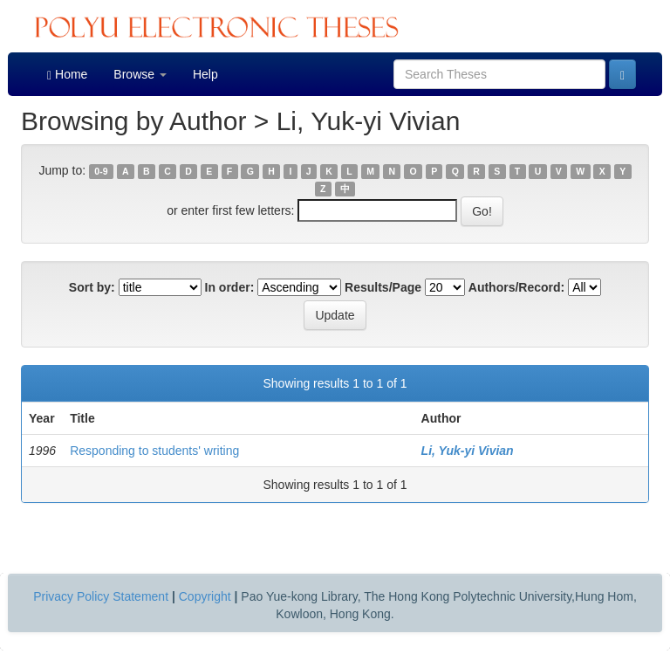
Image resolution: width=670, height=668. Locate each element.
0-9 (100, 171)
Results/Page (383, 287)
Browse (140, 74)
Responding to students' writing (154, 451)
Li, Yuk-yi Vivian (467, 451)
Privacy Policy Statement (100, 596)
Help (205, 74)
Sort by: (92, 287)
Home (67, 74)
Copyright (205, 596)
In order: (230, 287)
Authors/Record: (516, 287)
